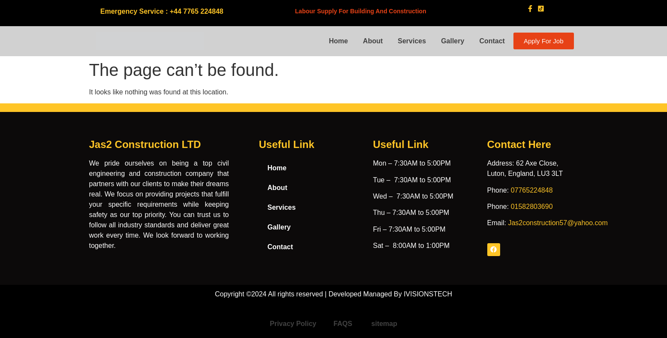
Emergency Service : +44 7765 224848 (161, 11)
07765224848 (532, 190)
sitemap (384, 323)
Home (338, 41)
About (373, 41)
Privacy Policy (293, 323)
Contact (492, 41)
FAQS (344, 323)
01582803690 (532, 206)
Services (412, 41)
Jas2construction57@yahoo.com (557, 222)
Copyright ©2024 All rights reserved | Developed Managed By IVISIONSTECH (333, 294)
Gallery (452, 41)
